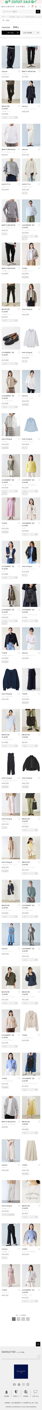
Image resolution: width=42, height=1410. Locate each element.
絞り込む (11, 33)
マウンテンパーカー (28, 867)
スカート (25, 152)
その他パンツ (6, 74)
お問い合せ (35, 1393)
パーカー (5, 442)
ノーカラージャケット (29, 109)
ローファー (5, 357)
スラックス (25, 696)
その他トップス (27, 1295)
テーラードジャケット (29, 569)
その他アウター (27, 187)
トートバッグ (26, 740)
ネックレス (25, 1211)
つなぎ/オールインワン (9, 781)
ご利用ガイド (16, 1393)
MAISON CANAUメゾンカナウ (33, 17)
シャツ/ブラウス (27, 355)
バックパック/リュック (30, 615)
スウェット (5, 187)
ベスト (24, 528)
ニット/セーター (7, 401)
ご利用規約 (7, 1403)
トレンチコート (7, 910)
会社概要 (6, 1393)
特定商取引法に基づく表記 (30, 1403)
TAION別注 (12, 17)
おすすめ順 (27, 33)
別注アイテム (20, 17)
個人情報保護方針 (17, 1403)
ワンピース (25, 954)
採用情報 (25, 1393)
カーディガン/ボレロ (29, 485)
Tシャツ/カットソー (8, 152)
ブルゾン (25, 312)
